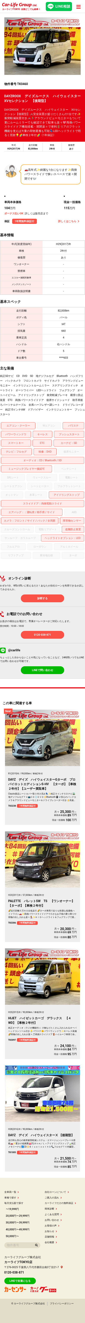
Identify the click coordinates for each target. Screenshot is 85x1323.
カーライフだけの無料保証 (60, 1203)
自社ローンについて (57, 1192)
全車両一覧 (11, 1192)
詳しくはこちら (68, 221)
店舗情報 (51, 1236)
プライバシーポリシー (62, 1303)
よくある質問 (53, 1214)
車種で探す (11, 1197)
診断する (42, 598)
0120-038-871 (42, 634)
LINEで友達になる (20, 1280)
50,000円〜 (12, 1236)
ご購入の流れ (53, 1197)
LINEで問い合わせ (42, 670)
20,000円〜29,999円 (18, 1215)
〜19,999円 (12, 1209)
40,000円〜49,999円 (18, 1229)
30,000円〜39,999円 (18, 1222)
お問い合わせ (53, 1220)
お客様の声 (52, 1225)
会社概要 (51, 1242)
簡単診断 (51, 1208)
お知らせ (51, 1231)
